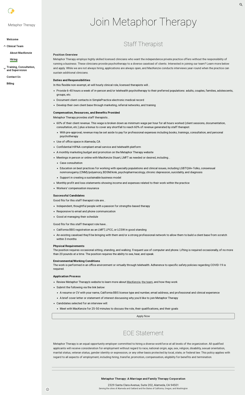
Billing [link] (10, 83)
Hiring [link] (13, 59)
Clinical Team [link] (15, 46)
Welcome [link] (12, 39)
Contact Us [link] (14, 76)
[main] (143, 22)
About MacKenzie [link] (21, 52)
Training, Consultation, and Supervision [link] (21, 68)
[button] (241, 5)
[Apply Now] (143, 316)
